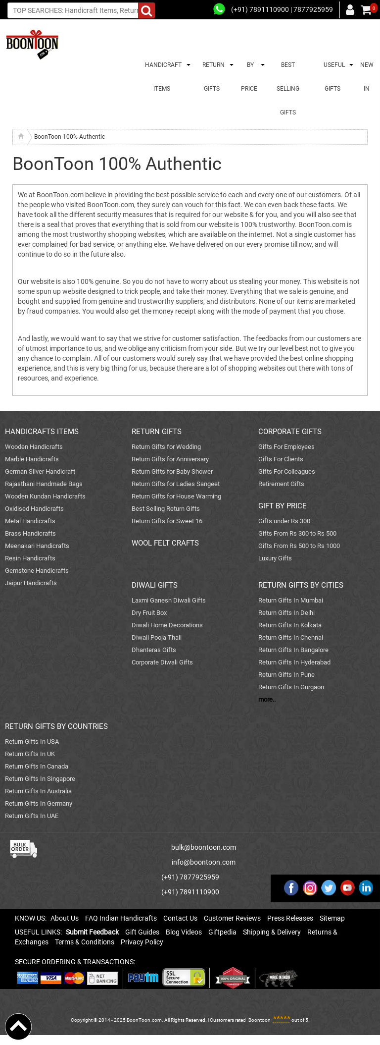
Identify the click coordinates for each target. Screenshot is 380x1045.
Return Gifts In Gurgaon (291, 687)
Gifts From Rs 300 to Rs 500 (297, 533)
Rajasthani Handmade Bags (44, 484)
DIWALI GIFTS (155, 585)
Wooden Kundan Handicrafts (45, 496)
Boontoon (259, 1020)
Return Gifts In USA (32, 741)
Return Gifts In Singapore (40, 778)
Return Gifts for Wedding (166, 446)
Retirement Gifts (281, 484)
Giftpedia (222, 932)
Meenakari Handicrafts (37, 546)
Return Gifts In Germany (38, 803)
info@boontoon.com (204, 862)
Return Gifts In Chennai (290, 637)
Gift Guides (142, 932)
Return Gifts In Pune (286, 674)
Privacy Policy (142, 942)
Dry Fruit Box (149, 612)
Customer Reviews (232, 918)
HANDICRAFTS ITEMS (42, 431)
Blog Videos (184, 932)
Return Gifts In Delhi (286, 612)
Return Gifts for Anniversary (170, 459)
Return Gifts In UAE (31, 816)
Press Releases (290, 918)
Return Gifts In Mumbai (290, 600)
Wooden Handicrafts (34, 446)
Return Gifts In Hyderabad (294, 662)
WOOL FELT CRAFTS (165, 543)
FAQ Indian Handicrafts (121, 918)
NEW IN (367, 76)
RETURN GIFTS (212, 76)
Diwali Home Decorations (167, 625)
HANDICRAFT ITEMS (162, 76)
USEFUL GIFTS (333, 76)
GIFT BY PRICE (282, 505)
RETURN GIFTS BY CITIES (300, 585)
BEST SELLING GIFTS (288, 88)
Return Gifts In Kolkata (290, 625)
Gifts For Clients (280, 459)
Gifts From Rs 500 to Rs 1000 (299, 546)
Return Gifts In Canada (36, 766)
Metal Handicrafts (30, 521)
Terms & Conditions (84, 942)
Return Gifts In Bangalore (293, 650)
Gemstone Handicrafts (37, 570)
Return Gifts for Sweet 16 (167, 521)
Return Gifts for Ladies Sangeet (176, 484)
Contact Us (180, 918)
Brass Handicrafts (30, 533)
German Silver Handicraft (40, 471)
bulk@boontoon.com (203, 847)
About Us (64, 918)
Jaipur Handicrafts (31, 583)
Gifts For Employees (286, 446)
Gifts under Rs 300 (284, 521)
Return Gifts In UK (30, 754)
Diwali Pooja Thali (157, 637)
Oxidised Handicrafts (34, 508)
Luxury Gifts (275, 558)
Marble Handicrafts (32, 459)
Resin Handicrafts (30, 558)
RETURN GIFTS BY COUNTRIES (56, 726)
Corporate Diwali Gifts (162, 662)
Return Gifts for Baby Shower (172, 471)
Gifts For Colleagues (286, 471)
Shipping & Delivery (272, 932)
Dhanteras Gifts (154, 650)
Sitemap (332, 918)
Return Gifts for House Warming (176, 496)
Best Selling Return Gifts (166, 508)
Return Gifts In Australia (38, 791)
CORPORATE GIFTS (290, 431)
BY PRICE (249, 76)
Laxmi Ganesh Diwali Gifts (169, 600)
